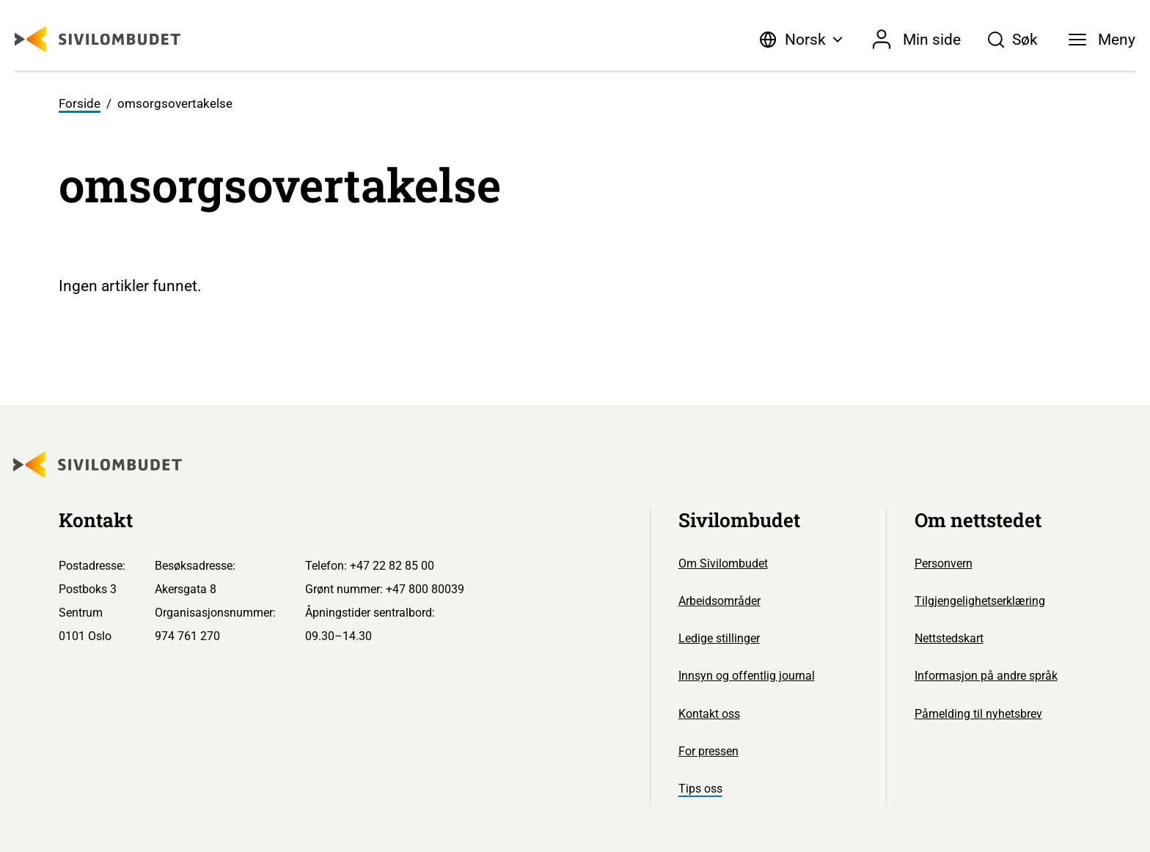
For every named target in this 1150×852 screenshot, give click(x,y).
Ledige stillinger (719, 638)
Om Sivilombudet (723, 563)
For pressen (708, 751)
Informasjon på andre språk (986, 676)
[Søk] (1012, 39)
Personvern (944, 563)
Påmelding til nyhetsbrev (978, 714)
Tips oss (700, 789)
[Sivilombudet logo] (97, 39)
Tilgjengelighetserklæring (980, 601)
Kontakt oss (709, 714)
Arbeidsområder (719, 601)
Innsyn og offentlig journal (746, 676)
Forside (79, 103)
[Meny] (1102, 39)
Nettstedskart (949, 638)
